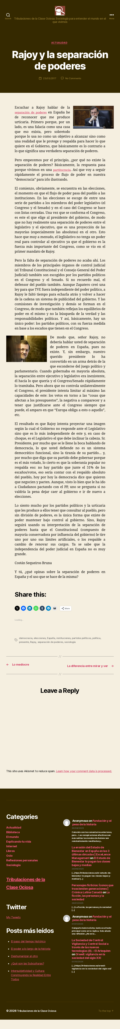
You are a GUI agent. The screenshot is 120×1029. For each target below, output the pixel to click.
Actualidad (60, 48)
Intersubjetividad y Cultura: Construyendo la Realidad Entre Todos (31, 984)
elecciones (40, 643)
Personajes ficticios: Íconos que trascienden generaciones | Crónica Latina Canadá (92, 898)
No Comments (73, 83)
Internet (11, 855)
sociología (72, 647)
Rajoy (34, 647)
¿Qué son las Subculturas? (27, 973)
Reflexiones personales (22, 869)
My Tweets (13, 926)
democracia (26, 643)
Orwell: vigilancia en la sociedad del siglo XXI (88, 965)
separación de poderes (33, 118)
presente (24, 647)
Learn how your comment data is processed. (84, 780)
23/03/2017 (49, 83)
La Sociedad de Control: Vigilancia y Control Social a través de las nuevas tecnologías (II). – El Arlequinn (91, 955)
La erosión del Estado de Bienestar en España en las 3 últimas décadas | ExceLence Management (91, 862)
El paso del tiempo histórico (28, 950)
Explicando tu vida (18, 851)
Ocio (9, 865)
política (99, 643)
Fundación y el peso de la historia (92, 831)
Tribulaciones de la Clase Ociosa (29, 892)
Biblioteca (13, 841)
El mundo (12, 846)
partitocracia (62, 175)
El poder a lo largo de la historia (30, 958)
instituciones (65, 643)
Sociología (13, 874)
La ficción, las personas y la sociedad (91, 905)
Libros (10, 860)
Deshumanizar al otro (24, 965)
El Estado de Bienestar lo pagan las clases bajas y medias (91, 871)
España (52, 643)
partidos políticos (83, 643)
